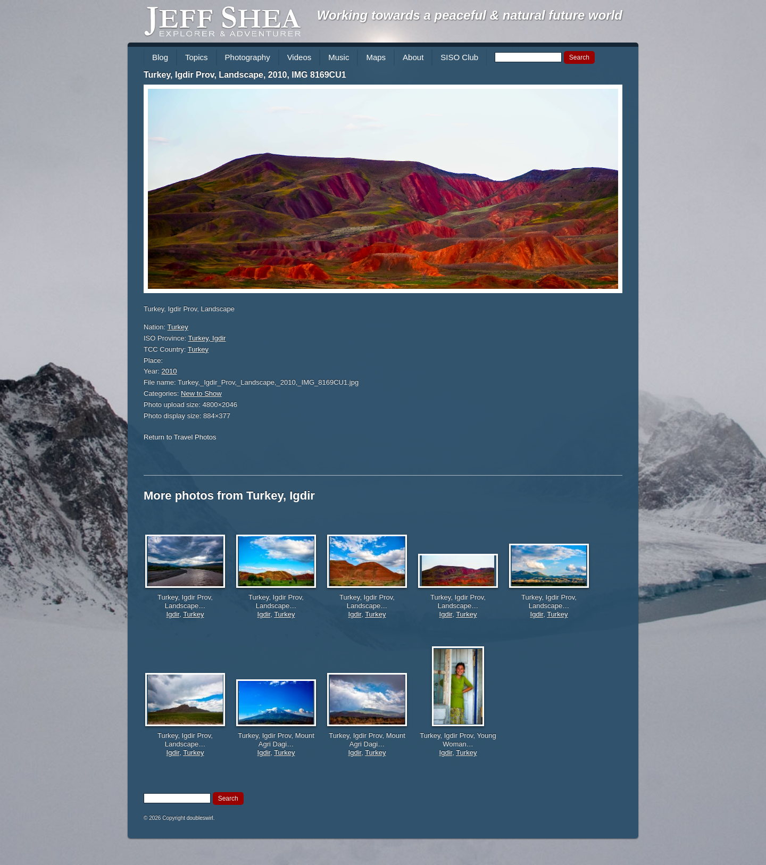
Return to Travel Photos (180, 437)
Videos (299, 57)
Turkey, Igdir (207, 338)
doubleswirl (200, 818)
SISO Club (459, 57)
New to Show (201, 393)
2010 (169, 371)
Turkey (178, 327)
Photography (247, 57)
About (413, 57)
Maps (376, 57)
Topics (196, 57)
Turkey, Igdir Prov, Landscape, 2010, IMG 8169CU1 (245, 74)
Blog (160, 57)
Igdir (173, 614)
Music (338, 57)
